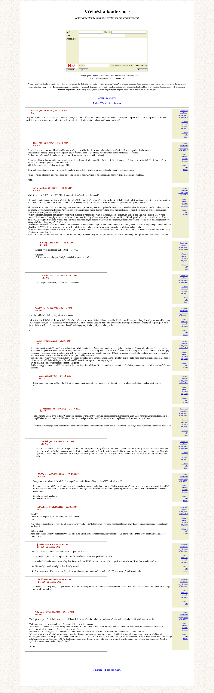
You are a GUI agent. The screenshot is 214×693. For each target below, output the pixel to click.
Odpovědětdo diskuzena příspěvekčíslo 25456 (183, 450)
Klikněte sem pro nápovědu (107, 674)
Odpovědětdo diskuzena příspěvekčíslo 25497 (183, 587)
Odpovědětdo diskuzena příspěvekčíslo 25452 (183, 515)
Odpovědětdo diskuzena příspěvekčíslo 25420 (183, 251)
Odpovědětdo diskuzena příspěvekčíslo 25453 (183, 482)
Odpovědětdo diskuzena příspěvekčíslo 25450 (183, 349)
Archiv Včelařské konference (107, 108)
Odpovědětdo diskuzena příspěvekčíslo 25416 (183, 119)
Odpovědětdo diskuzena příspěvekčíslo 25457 (183, 620)
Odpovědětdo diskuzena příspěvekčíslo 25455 (183, 417)
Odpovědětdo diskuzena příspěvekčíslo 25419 (183, 196)
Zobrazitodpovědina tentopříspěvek (184, 130)
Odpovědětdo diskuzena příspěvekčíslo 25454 (183, 552)
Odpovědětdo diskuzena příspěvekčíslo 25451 (183, 384)
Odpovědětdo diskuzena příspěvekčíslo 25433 (183, 284)
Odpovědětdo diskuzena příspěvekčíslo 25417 (183, 151)
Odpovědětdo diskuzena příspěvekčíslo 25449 (183, 316)
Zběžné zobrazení (107, 102)
